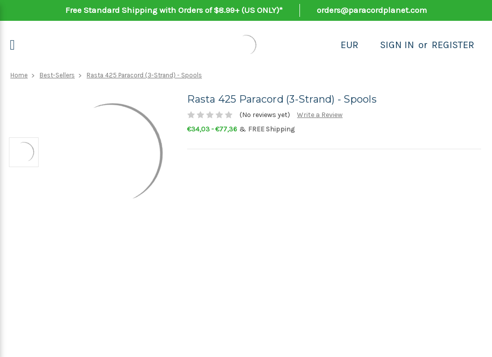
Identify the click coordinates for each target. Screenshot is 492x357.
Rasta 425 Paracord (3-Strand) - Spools (144, 75)
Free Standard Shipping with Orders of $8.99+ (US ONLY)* (174, 10)
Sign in (397, 45)
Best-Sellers (57, 75)
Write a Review (320, 115)
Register (453, 45)
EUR (349, 45)
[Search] (369, 45)
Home (19, 75)
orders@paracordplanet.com (372, 10)
